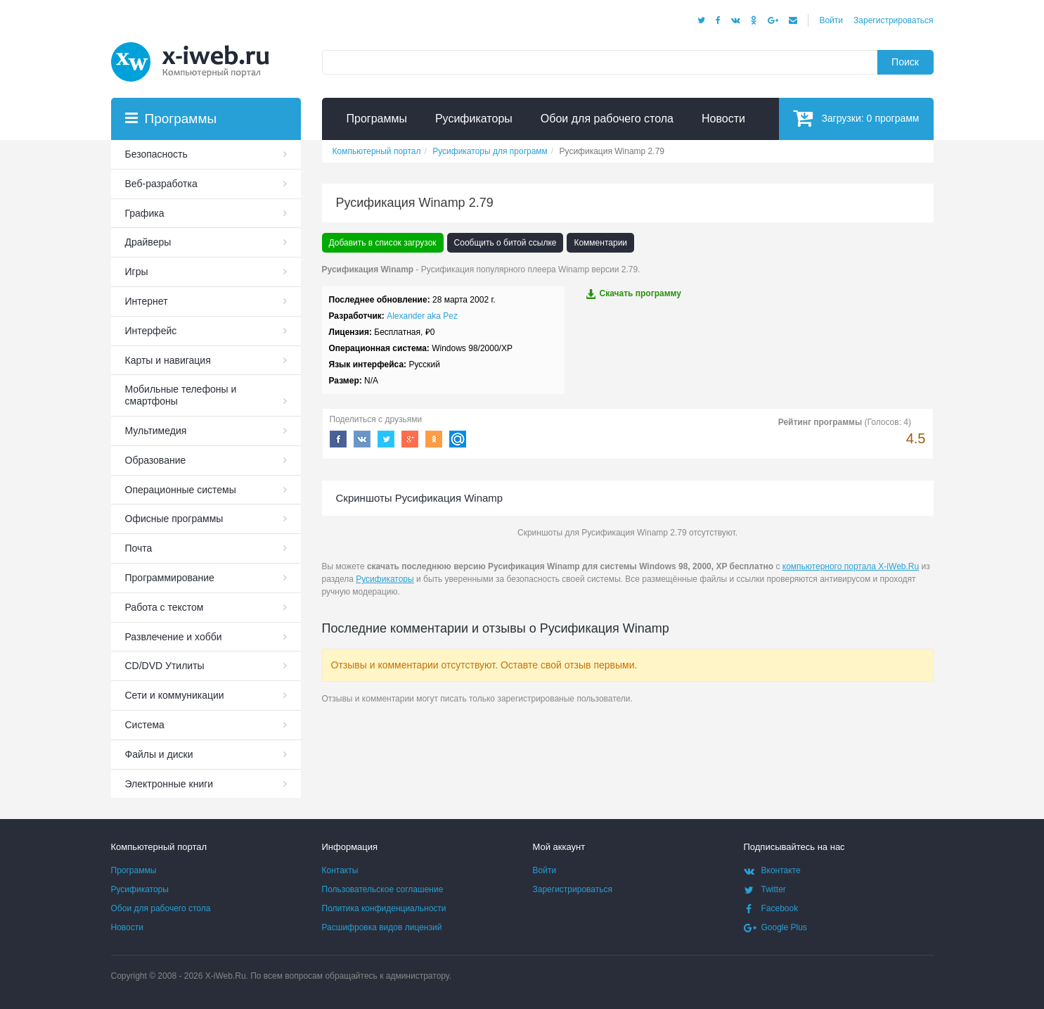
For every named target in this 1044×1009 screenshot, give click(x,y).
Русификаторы (384, 579)
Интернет (146, 301)
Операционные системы (180, 489)
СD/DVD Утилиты (165, 665)
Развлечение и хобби (173, 636)
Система (145, 724)
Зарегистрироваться (893, 20)
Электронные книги (169, 783)
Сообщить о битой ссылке (505, 243)
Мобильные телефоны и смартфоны (181, 395)
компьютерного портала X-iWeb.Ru (850, 566)
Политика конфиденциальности (384, 908)
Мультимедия (156, 430)
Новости (127, 927)
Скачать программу (633, 293)
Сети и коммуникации (174, 695)
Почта (139, 548)
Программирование (169, 577)
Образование (155, 460)
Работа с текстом (164, 607)
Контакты (340, 870)
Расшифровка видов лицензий (382, 927)
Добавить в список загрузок (383, 243)
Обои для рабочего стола (161, 908)
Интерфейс (151, 330)
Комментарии (600, 243)
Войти (831, 20)
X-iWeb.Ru (225, 976)
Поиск (905, 62)
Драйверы (148, 242)
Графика (145, 213)
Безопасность (156, 154)
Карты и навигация (168, 360)
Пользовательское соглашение (383, 889)
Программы (134, 870)
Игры (136, 271)
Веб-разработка (161, 183)
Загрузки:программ (856, 118)
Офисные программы (174, 518)
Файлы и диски (159, 754)
